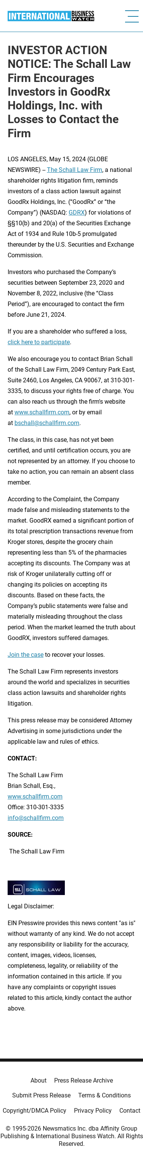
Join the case (25, 654)
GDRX (77, 212)
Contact (129, 1110)
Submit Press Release (41, 1095)
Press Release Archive (83, 1080)
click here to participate (39, 342)
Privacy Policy (93, 1110)
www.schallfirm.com (35, 796)
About (39, 1080)
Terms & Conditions (104, 1095)
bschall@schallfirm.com (46, 423)
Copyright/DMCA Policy (34, 1110)
